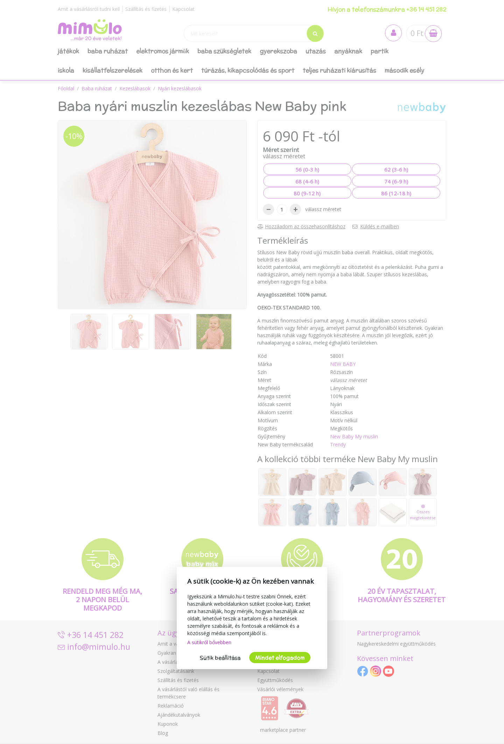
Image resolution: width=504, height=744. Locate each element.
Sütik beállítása (220, 657)
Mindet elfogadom (279, 657)
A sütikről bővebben (209, 642)
